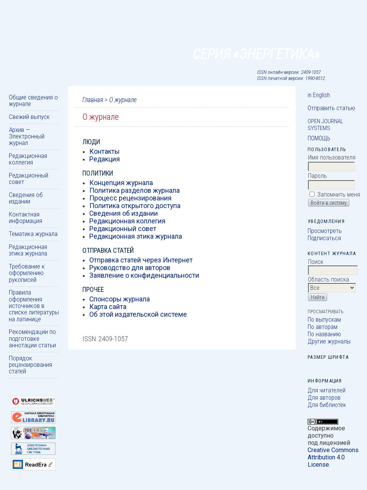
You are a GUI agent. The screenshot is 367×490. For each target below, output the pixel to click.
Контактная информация (25, 217)
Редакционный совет (28, 178)
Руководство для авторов (129, 268)
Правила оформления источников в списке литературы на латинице (34, 305)
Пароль (317, 175)
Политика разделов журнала (134, 190)
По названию (324, 334)
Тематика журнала (33, 234)
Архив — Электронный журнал (26, 136)
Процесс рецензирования (130, 198)
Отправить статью (331, 108)
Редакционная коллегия (28, 159)
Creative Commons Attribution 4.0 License (333, 457)
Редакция (104, 159)
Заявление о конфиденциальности (144, 275)
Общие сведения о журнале (33, 100)
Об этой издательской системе (138, 314)
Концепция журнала (121, 183)
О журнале (123, 100)
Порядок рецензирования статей (30, 364)
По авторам (323, 326)
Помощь (319, 138)
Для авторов (324, 397)
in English (319, 95)
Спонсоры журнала (119, 299)
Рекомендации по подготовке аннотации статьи (32, 338)
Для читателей (327, 390)
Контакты (104, 151)
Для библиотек (327, 405)
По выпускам (324, 319)
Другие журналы (329, 341)
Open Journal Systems (325, 125)
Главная (92, 100)
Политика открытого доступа (134, 206)
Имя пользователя (332, 157)
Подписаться (324, 238)
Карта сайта (107, 307)
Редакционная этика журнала (28, 250)
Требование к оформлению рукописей (27, 272)
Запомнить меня (338, 194)
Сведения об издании (26, 198)
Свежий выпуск (29, 116)
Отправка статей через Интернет (141, 260)
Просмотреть (325, 230)
